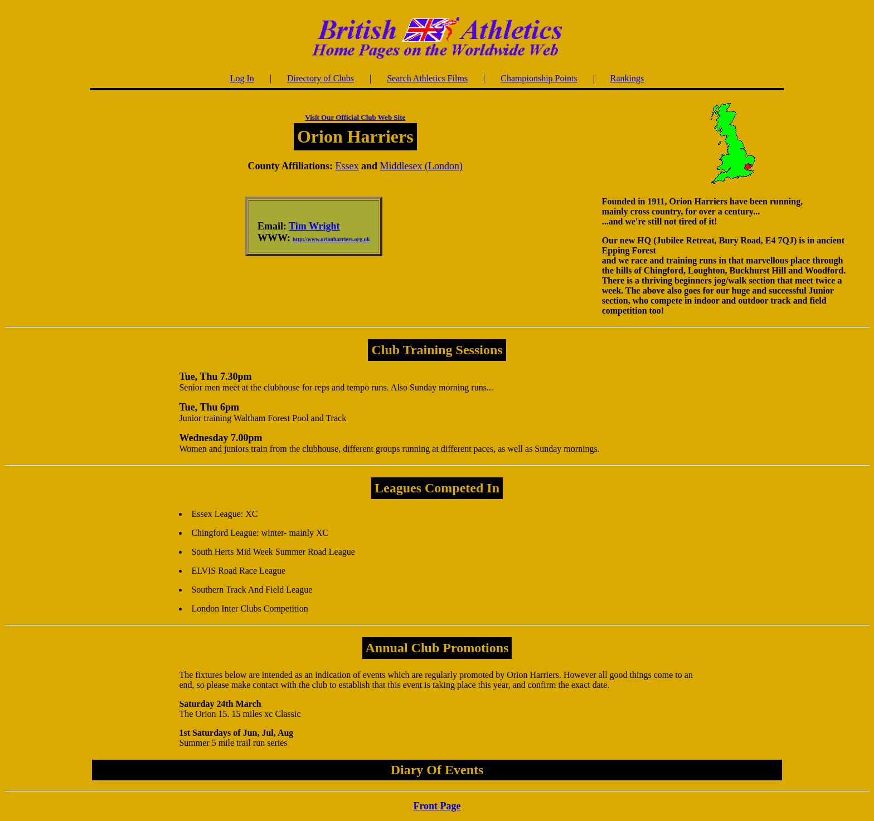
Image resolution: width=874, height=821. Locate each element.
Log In (242, 78)
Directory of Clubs (320, 78)
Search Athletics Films (427, 78)
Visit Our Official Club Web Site (355, 117)
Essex (347, 166)
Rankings (627, 78)
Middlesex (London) (421, 166)
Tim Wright (314, 226)
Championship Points (539, 78)
